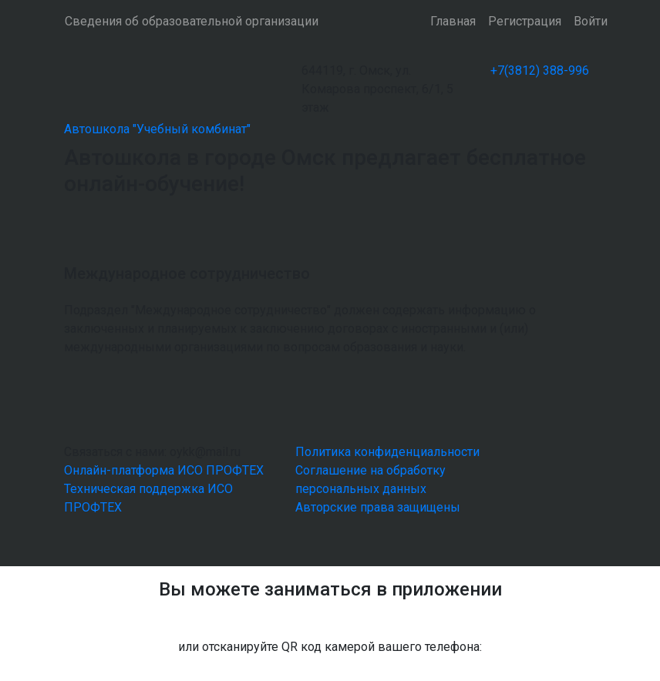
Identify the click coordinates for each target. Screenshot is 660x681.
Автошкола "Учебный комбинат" (157, 129)
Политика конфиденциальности (387, 451)
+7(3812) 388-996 (539, 70)
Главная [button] (453, 21)
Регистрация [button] (524, 21)
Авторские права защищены (377, 507)
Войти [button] (591, 21)
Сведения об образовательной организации (191, 21)
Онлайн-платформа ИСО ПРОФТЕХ (164, 470)
